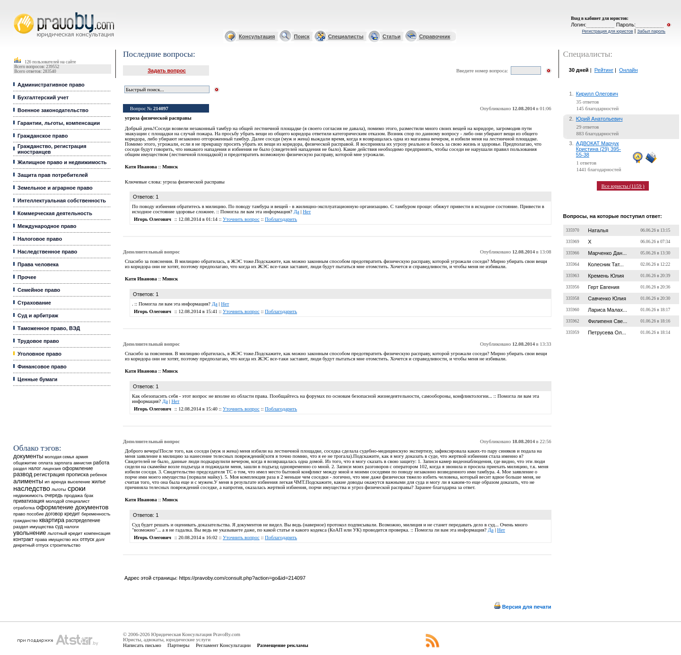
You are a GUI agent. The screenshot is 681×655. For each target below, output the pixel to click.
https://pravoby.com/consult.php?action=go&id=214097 (242, 578)
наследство (31, 488)
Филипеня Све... (607, 321)
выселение (79, 481)
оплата (45, 462)
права (41, 539)
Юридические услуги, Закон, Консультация (18, 12)
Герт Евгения (604, 287)
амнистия (82, 463)
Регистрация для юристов (607, 31)
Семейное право (38, 290)
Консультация (257, 36)
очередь (53, 495)
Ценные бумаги (37, 379)
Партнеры (178, 645)
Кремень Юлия (606, 276)
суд (59, 526)
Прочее (26, 277)
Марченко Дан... (607, 253)
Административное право (51, 84)
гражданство (25, 520)
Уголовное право (39, 354)
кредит (72, 513)
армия (82, 456)
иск (75, 539)
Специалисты (346, 36)
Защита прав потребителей (52, 175)
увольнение (29, 532)
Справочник (434, 36)
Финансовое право (42, 366)
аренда (58, 481)
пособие (35, 514)
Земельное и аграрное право (55, 188)
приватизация (28, 501)
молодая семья (59, 456)
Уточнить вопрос (241, 219)
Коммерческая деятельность (54, 213)
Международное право (47, 226)
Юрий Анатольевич (599, 119)
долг (100, 539)
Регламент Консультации (223, 645)
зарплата (63, 463)
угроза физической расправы (194, 181)
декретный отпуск (31, 545)
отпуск (87, 539)
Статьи (392, 36)
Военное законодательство (52, 110)
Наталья (598, 230)
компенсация (97, 533)
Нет (307, 211)
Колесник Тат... (606, 264)
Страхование (34, 303)
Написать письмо (142, 645)
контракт (23, 539)
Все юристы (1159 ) (623, 186)
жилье (99, 481)
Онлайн (628, 70)
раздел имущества (33, 526)
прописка (77, 474)
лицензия (52, 468)
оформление (77, 468)
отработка (24, 507)
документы (28, 456)
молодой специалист (68, 501)
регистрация (49, 474)
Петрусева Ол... (607, 332)
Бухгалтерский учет (43, 97)
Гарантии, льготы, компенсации (58, 123)
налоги (71, 526)
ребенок (98, 474)
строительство (65, 545)
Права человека (38, 264)
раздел (20, 468)
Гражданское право (42, 136)
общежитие (25, 462)
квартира (51, 520)
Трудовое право (38, 341)
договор (54, 513)
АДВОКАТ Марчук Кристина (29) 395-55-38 (598, 148)
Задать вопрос (167, 70)
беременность (95, 514)
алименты (28, 481)
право (19, 514)
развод (22, 474)
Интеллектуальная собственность (61, 200)
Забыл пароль (651, 31)
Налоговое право (39, 239)
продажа (73, 495)
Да (296, 211)
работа (101, 462)
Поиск (302, 36)
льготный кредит (64, 533)
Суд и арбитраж (37, 315)
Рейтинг (603, 70)
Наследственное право (47, 251)
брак (88, 495)
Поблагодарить (281, 219)
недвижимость (28, 495)
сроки (77, 488)
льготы (59, 489)
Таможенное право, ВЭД (48, 328)
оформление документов (72, 507)
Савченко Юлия (607, 298)
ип (47, 481)
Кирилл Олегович (597, 93)
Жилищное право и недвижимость (62, 162)
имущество (60, 539)
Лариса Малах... (607, 310)
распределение (83, 520)
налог (34, 468)
